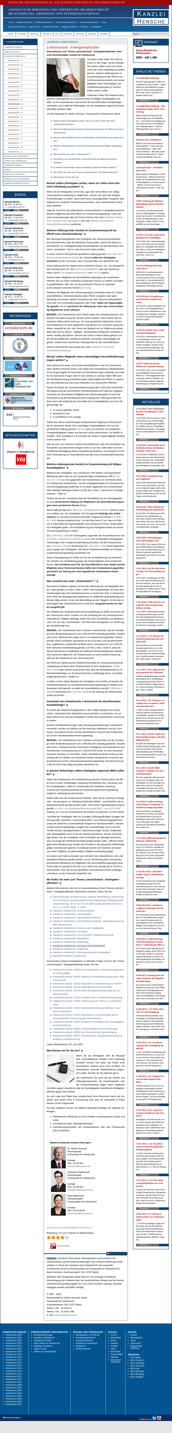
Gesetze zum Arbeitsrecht (66, 22)
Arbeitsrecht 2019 (13, 1354)
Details (17, 210)
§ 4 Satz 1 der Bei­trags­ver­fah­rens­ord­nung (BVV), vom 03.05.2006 (87, 808)
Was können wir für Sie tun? (63, 1050)
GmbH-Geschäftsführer (86, 269)
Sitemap (114, 1357)
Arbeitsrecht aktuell (24, 22)
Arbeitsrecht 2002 (13, 1401)
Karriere (114, 1343)
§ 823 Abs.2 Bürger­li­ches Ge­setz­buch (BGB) (69, 539)
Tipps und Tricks (11, 52)
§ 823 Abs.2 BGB (59, 546)
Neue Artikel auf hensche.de (47, 1343)
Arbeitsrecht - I (14, 95)
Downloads (116, 1337)
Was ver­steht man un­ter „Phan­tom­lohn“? (72, 154)
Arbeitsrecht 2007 (13, 1387)
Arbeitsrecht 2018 (13, 1357)
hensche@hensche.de (78, 1166)
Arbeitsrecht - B (15, 65)
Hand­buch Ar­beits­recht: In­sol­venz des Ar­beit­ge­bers (78, 928)
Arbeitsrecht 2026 (13, 1335)
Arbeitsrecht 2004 (13, 1396)
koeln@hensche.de (16, 260)
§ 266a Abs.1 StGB (59, 535)
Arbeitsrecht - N (15, 112)
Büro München (137, 1371)
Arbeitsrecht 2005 (13, 1393)
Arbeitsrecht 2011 (13, 1376)
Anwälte (103, 34)
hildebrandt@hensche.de (80, 1190)
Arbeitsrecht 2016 (13, 1362)
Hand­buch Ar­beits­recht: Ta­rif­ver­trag (70, 942)
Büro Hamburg (137, 1363)
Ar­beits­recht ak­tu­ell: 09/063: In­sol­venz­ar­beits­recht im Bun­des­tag (85, 1028)
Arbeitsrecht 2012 (13, 1374)
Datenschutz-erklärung (136, 1347)
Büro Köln (135, 1368)
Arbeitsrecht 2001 (13, 1404)
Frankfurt (22, 34)
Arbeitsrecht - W (15, 147)
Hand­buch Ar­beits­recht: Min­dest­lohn (71, 938)
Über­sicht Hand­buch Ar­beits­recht (69, 956)
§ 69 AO (96, 272)
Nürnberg (80, 34)
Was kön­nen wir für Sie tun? (66, 177)
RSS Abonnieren (116, 1253)
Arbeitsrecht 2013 (13, 1371)
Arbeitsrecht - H (15, 91)
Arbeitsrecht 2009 (13, 1382)
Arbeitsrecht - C (15, 69)
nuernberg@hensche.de (18, 286)
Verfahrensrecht (83, 1349)
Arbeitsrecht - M (15, 108)
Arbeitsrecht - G (15, 86)
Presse (104, 22)
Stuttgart (92, 34)
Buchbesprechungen (43, 1335)
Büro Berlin (135, 1357)
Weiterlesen (144, 101)
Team (132, 1340)
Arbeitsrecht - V (15, 143)
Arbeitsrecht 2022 (13, 1346)
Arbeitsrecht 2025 (13, 1337)
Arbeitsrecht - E (15, 78)
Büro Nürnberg (137, 1374)
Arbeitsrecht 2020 (13, 1351)
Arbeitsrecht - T (15, 134)
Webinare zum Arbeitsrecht (16, 179)
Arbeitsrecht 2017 (13, 1360)
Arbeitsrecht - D (15, 73)
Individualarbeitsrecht (85, 1337)
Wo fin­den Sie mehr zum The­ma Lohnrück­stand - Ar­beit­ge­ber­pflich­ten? (86, 172)
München (67, 34)
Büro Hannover (137, 1366)
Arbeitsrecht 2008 (13, 1385)
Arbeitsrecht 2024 (13, 1340)
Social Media (117, 1354)
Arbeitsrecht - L (15, 104)
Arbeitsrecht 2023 (13, 1343)
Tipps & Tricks (34, 27)
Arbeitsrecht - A (15, 60)
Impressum (135, 1343)
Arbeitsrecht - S (15, 130)
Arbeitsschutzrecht (84, 1340)
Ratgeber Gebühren (69, 27)
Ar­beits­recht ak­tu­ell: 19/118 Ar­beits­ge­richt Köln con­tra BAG (82, 987)
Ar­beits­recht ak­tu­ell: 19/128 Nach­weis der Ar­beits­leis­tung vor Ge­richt (87, 983)
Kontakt (114, 1346)
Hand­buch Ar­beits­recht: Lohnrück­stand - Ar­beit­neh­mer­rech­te (83, 935)
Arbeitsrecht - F (15, 82)
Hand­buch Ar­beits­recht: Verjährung (70, 949)
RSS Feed (115, 1351)
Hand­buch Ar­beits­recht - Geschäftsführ (72, 914)
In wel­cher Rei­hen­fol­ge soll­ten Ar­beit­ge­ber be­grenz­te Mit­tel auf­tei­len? (85, 167)
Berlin (11, 34)
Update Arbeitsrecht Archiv (16, 183)
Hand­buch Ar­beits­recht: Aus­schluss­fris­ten (73, 910)
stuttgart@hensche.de (17, 299)
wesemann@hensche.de (79, 1213)
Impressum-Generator (17, 27)
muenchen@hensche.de (18, 273)
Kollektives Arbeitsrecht (86, 1343)
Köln (57, 34)
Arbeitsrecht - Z (15, 152)
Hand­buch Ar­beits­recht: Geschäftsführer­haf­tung (77, 917)
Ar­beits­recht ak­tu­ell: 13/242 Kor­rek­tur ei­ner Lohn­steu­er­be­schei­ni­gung (87, 997)
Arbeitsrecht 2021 (13, 1349)
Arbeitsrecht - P (15, 121)
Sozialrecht (81, 1346)
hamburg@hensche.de (17, 233)
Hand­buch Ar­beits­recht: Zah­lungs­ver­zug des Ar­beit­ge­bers (82, 952)
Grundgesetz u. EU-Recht (87, 1335)
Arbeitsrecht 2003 (13, 1399)
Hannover (46, 34)
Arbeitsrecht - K (15, 99)
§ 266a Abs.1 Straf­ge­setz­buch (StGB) (90, 510)
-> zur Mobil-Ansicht (14, 42)
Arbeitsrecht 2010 (13, 1379)
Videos (7, 170)
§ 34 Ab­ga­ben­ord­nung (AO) (73, 272)
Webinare (84, 27)
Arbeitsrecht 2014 (13, 1368)
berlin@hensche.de (16, 207)
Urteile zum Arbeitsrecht (88, 22)
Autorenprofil (60, 1245)
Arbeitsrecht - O (15, 117)
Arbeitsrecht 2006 (13, 1390)
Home (11, 22)
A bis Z (114, 1335)
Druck (113, 1340)
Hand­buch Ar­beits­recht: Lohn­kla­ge (70, 931)
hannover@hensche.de (18, 246)
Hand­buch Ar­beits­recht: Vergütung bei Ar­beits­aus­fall (79, 945)
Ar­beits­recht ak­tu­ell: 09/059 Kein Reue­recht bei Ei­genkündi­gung (85, 1032)
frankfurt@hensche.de (17, 220)
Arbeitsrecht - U (15, 139)
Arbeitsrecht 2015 (13, 1365)
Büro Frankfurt (137, 1360)
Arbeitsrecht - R (15, 125)
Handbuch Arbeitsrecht (44, 22)
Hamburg (34, 34)
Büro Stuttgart (136, 1377)
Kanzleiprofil (96, 27)
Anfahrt (7, 210)
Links (113, 1349)
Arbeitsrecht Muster (50, 27)
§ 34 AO (85, 287)
